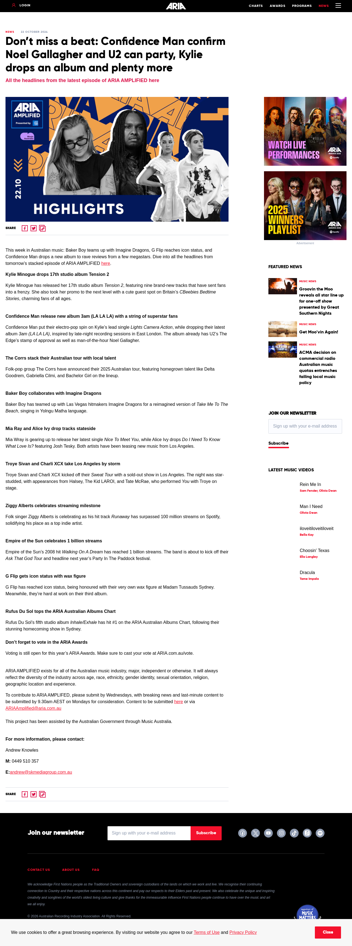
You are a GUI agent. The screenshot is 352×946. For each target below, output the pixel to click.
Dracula (307, 572)
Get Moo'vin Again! (318, 332)
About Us (71, 870)
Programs (302, 6)
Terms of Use (206, 932)
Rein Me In (310, 484)
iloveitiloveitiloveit (317, 528)
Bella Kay (307, 535)
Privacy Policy (243, 932)
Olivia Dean (308, 513)
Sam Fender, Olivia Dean (318, 491)
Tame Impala (309, 579)
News (324, 6)
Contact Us (39, 870)
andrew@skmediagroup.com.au (41, 772)
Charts (256, 6)
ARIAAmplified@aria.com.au (33, 708)
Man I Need (311, 506)
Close (328, 932)
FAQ (96, 870)
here (105, 263)
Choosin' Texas (314, 550)
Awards (277, 6)
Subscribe (278, 443)
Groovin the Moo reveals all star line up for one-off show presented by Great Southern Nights (321, 301)
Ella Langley (309, 557)
